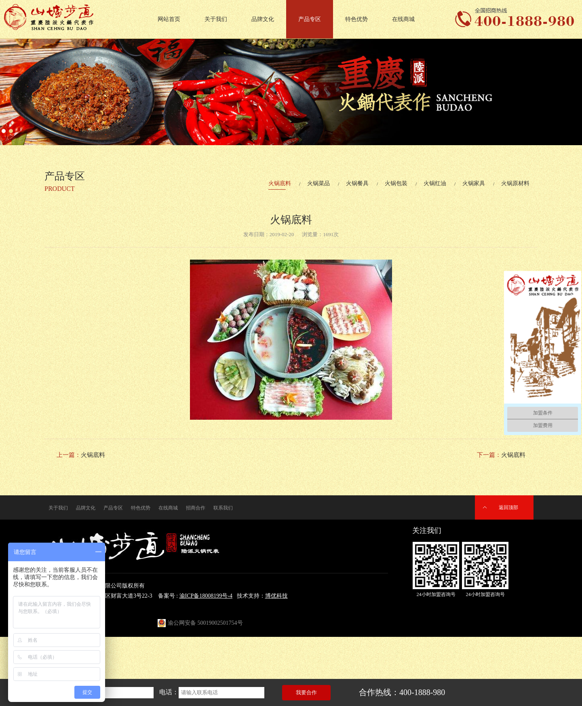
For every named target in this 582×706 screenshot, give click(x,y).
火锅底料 (279, 183)
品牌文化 (262, 19)
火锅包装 (396, 183)
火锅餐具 (357, 183)
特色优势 (356, 19)
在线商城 (403, 19)
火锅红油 (435, 183)
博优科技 (276, 596)
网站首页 (169, 19)
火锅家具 (473, 183)
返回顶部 (508, 507)
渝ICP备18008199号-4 (205, 596)
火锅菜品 (318, 183)
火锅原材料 (515, 183)
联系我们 (223, 508)
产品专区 (309, 19)
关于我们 (216, 19)
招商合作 (195, 508)
